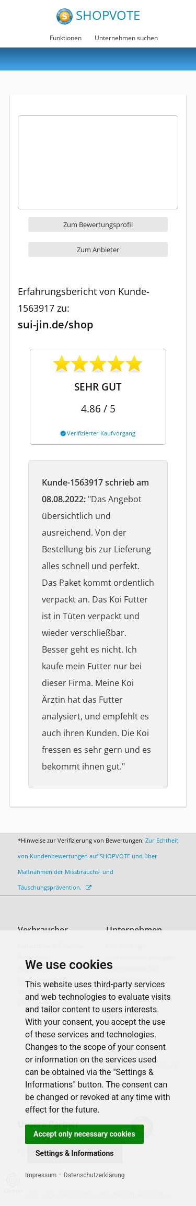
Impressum (40, 1175)
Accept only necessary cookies (84, 1134)
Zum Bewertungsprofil (98, 224)
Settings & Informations (75, 1153)
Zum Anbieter (98, 249)
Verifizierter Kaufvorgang (98, 433)
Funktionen (66, 37)
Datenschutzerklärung (94, 1175)
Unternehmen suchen (126, 37)
